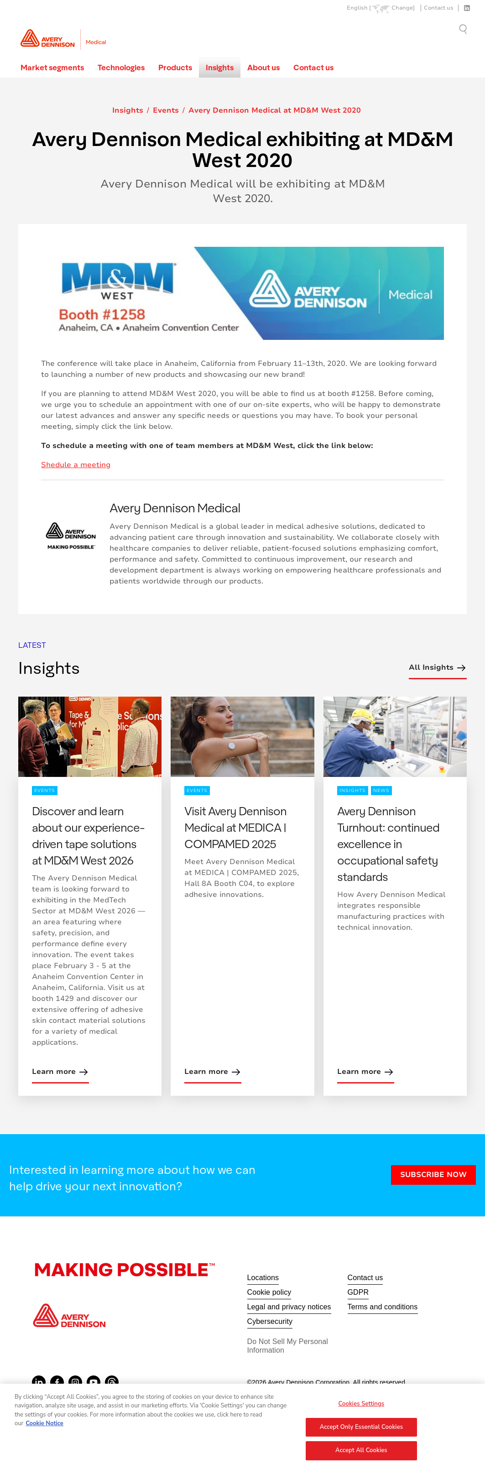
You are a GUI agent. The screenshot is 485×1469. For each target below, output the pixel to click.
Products (175, 67)
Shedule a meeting (75, 465)
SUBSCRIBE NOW (433, 1175)
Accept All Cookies (361, 1454)
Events (166, 110)
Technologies (121, 67)
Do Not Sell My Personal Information (288, 1346)
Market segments (52, 67)
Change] (403, 8)
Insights (220, 67)
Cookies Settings (362, 1407)
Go (464, 29)
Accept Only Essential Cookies (361, 1431)
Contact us (439, 8)
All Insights (438, 667)
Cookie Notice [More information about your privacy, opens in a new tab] (44, 1427)
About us (263, 67)
